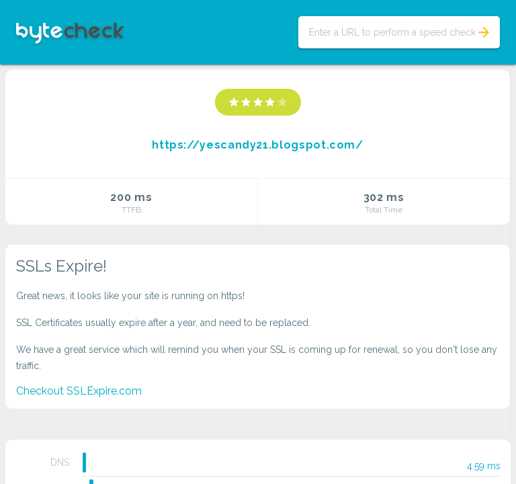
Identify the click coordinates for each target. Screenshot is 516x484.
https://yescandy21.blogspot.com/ (257, 144)
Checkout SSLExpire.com (79, 391)
